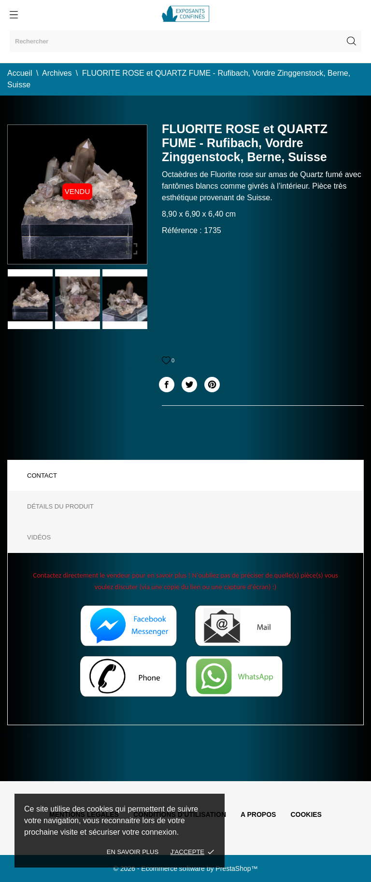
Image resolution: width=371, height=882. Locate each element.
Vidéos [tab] (39, 537)
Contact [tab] (42, 475)
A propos (258, 814)
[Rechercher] (185, 41)
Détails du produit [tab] (60, 506)
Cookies (306, 814)
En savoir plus (132, 851)
